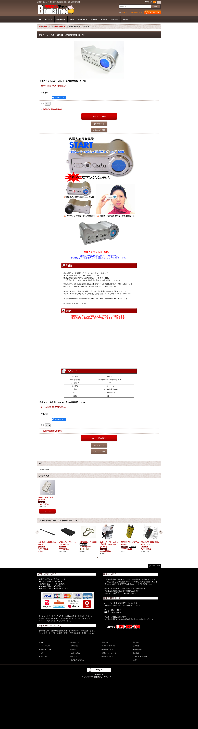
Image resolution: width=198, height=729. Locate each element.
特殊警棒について (107, 649)
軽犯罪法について (107, 656)
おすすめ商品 (75, 653)
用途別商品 (74, 646)
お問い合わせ (99, 124)
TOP (41, 642)
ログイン (124, 12)
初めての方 (136, 642)
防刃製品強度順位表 (77, 660)
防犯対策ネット (99, 677)
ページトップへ (155, 565)
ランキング (74, 656)
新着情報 (105, 642)
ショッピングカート (46, 646)
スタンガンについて (108, 646)
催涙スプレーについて (109, 653)
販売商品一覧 (75, 642)
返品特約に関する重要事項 (52, 109)
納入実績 (136, 653)
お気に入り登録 (99, 130)
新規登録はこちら (136, 12)
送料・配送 (43, 656)
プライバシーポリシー (140, 656)
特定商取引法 (137, 649)
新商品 (73, 649)
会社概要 (136, 646)
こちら (57, 621)
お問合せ (136, 660)
